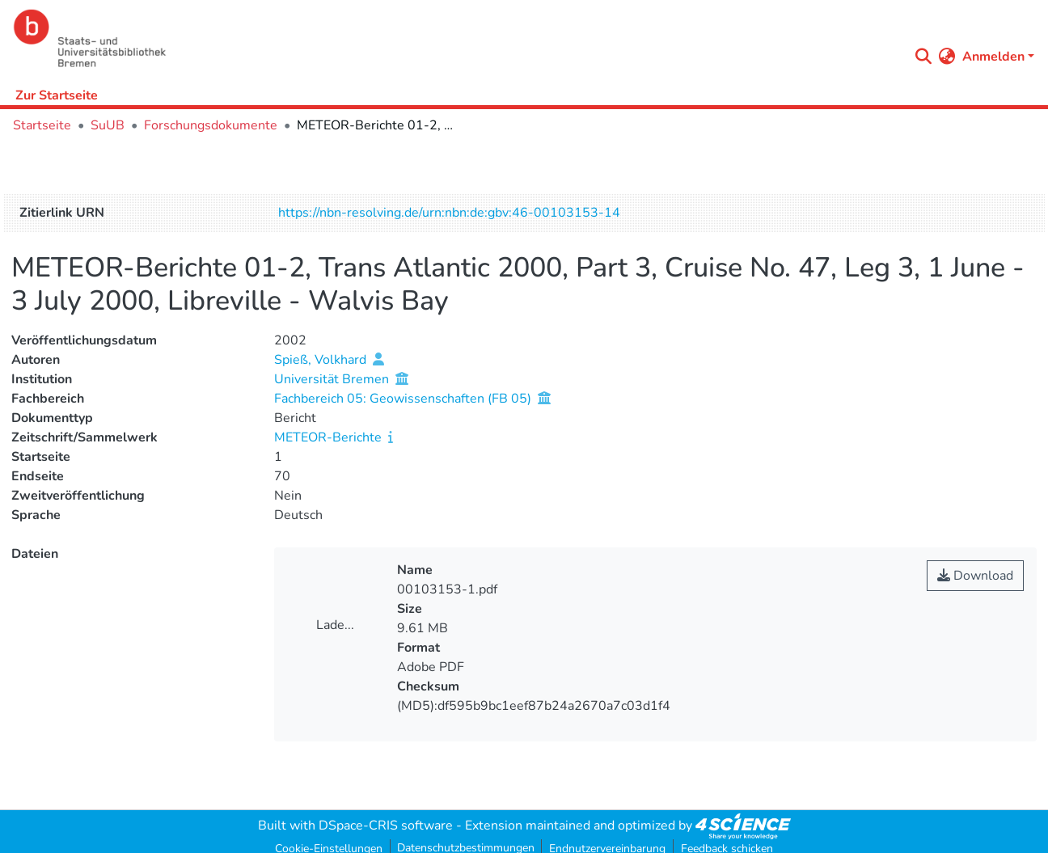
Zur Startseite (56, 95)
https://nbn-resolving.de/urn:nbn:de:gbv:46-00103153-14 (449, 213)
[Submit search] (924, 56)
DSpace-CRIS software (386, 825)
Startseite (42, 125)
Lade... (335, 625)
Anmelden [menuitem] (993, 56)
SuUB (108, 125)
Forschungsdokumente (210, 125)
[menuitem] (947, 56)
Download (975, 576)
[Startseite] (456, 38)
